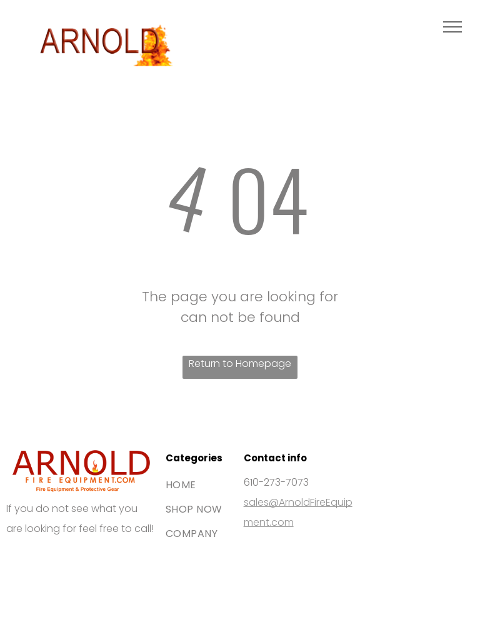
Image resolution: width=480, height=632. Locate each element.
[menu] (452, 27)
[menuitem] (211, 485)
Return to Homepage (240, 363)
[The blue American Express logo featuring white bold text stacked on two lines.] (98, 561)
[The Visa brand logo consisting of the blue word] (27, 561)
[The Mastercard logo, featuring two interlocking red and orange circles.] (63, 561)
